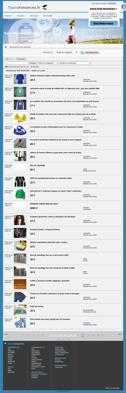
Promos (57, 360)
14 (88, 335)
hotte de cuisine (37, 306)
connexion (112, 3)
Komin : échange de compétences (61, 353)
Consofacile (59, 367)
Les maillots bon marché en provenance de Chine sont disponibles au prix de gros (64, 101)
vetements (86, 79)
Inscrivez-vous (104, 23)
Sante (33, 368)
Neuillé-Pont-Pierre (89, 171)
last (121, 334)
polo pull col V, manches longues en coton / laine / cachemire (55, 191)
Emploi (10, 354)
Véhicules (11, 351)
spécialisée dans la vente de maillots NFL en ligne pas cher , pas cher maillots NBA (65, 88)
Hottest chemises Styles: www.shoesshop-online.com (52, 76)
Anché (85, 261)
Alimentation (35, 353)
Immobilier (11, 353)
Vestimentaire (36, 354)
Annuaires (21, 16)
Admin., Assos (36, 365)
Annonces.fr (24, 7)
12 (78, 335)
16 (98, 335)
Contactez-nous (60, 351)
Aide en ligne (59, 349)
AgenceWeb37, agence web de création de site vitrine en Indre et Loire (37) (123, 390)
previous (7, 334)
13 (83, 335)
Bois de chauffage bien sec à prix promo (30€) (49, 255)
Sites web (11, 372)
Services (11, 356)
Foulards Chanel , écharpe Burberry (45, 229)
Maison (10, 358)
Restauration (35, 351)
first (5, 334)
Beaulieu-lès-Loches (90, 81)
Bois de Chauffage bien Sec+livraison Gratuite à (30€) (52, 268)
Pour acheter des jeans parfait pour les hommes (50, 319)
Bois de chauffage (37, 165)
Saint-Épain (87, 209)
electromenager (88, 310)
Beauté (33, 361)
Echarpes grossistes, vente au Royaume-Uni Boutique (52, 217)
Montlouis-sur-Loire (89, 312)
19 (63, 339)
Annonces (7, 16)
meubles (86, 208)
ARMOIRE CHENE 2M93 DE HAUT (44, 204)
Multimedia (11, 361)
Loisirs (10, 360)
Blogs (10, 370)
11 (73, 335)
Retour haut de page (112, 388)
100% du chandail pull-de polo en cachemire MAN (50, 178)
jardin (85, 169)
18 (58, 339)
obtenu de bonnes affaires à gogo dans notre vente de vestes (55, 153)
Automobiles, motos (38, 367)
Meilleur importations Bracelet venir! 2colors (48, 242)
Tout (9, 349)
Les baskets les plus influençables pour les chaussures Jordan (56, 127)
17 (103, 335)
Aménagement (36, 363)
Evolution (34, 377)
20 (68, 339)
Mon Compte (47, 16)
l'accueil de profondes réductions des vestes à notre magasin (55, 140)
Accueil (6, 47)
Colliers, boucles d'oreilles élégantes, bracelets (50, 281)
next (119, 334)
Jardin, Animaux (36, 360)
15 (93, 335)
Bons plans (34, 16)
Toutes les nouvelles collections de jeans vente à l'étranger (54, 294)
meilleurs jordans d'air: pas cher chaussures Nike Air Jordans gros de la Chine (63, 114)
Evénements (59, 362)
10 (68, 335)
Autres (10, 363)
